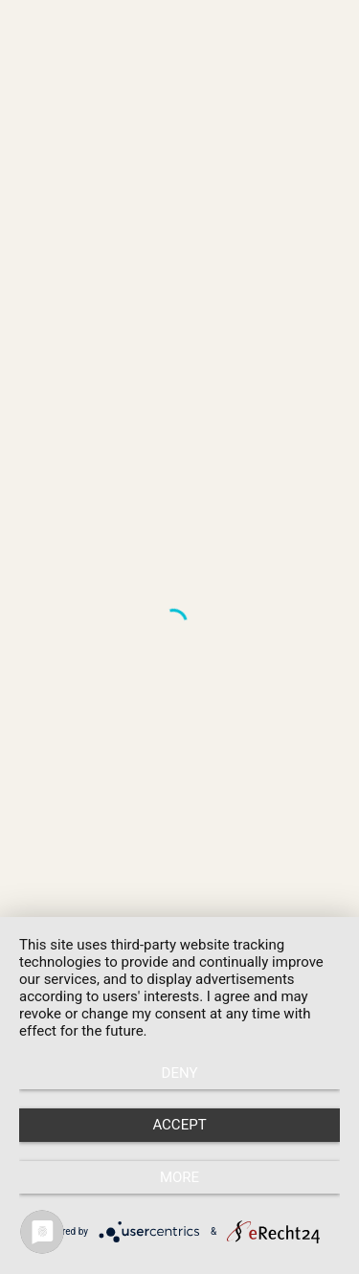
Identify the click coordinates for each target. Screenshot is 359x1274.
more (179, 1177)
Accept (179, 1124)
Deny (180, 1073)
